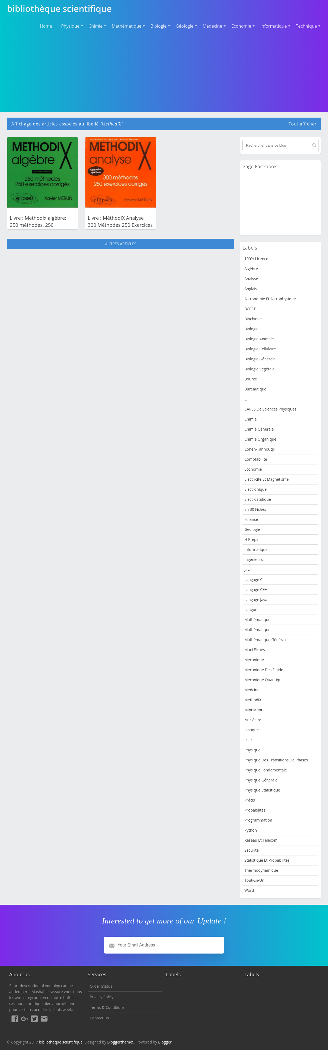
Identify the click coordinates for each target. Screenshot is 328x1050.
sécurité (251, 850)
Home (46, 26)
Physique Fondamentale (265, 770)
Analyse (251, 278)
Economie (241, 26)
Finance (251, 519)
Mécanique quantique (264, 679)
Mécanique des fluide (263, 669)
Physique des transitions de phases (276, 760)
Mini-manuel (255, 709)
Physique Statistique (262, 790)
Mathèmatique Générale (265, 639)
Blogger (165, 1042)
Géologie (184, 26)
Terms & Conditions (107, 1007)
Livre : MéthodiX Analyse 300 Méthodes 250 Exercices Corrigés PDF (120, 225)
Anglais (250, 288)
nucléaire (252, 719)
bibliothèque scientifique (61, 1042)
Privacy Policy (101, 996)
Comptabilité (255, 459)
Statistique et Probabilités (267, 860)
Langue (250, 609)
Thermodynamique (261, 870)
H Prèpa (251, 539)
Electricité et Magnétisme (266, 479)
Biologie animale (259, 338)
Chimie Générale (259, 429)
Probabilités (254, 810)
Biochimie (253, 318)
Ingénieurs (253, 559)
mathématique (257, 619)
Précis (249, 800)
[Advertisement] (164, 70)
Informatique (273, 26)
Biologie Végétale (259, 368)
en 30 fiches (255, 509)
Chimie (95, 26)
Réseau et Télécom (261, 840)
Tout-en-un (254, 880)
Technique (306, 26)
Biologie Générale (259, 358)
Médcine (252, 689)
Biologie (158, 26)
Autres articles (120, 243)
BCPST (250, 308)
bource (250, 379)
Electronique (255, 489)
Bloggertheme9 (120, 1042)
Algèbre (251, 268)
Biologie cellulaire (260, 348)
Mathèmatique (257, 629)
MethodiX (252, 699)
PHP (248, 739)
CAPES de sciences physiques (270, 409)
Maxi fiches (254, 649)
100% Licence (256, 258)
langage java (255, 599)
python (250, 830)
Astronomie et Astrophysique (270, 298)
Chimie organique (260, 439)
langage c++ (255, 589)
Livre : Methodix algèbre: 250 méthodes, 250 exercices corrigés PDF (38, 225)
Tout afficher (302, 124)
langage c (253, 579)
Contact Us (99, 1017)
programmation (258, 820)
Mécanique (254, 659)
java (247, 569)
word (249, 890)
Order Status (101, 986)
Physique (70, 26)
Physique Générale (260, 780)
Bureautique (255, 389)
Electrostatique (257, 499)
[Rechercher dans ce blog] (280, 145)
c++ (247, 399)
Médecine (212, 26)
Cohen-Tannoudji (259, 449)
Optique (251, 729)
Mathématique (127, 26)
